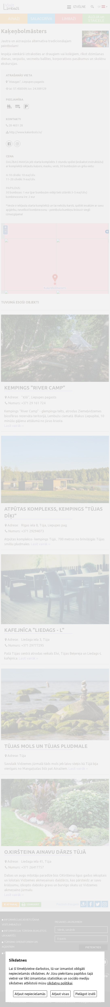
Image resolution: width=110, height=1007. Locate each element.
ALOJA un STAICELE (96, 18)
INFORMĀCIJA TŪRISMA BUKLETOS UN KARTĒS (24, 933)
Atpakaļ (11, 904)
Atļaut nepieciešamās (30, 994)
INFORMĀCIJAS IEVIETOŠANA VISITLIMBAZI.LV (20, 922)
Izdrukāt (32, 904)
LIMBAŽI (69, 19)
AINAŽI (14, 19)
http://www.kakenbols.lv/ (25, 132)
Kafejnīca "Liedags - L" (34, 630)
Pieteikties (93, 947)
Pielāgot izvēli (85, 994)
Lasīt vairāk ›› (14, 425)
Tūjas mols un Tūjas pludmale (46, 746)
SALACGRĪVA (41, 19)
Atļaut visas (60, 994)
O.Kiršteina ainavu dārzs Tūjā (45, 852)
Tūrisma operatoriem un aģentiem (20, 944)
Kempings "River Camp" (34, 388)
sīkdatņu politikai (59, 983)
